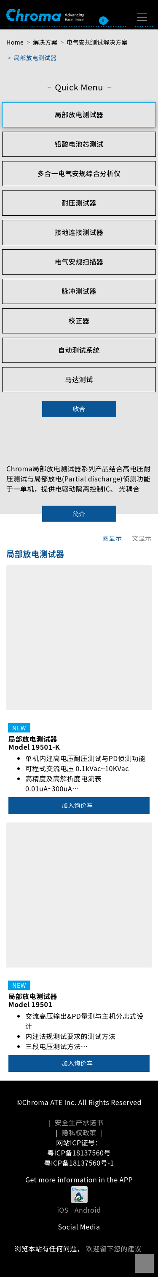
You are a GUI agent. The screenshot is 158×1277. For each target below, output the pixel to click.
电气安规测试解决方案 (97, 42)
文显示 (142, 537)
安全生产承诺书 (79, 1122)
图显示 (112, 537)
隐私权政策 (79, 1132)
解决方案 (45, 42)
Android (88, 1210)
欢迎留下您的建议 (114, 1248)
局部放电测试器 (35, 57)
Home (15, 42)
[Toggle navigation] (142, 17)
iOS (62, 1210)
